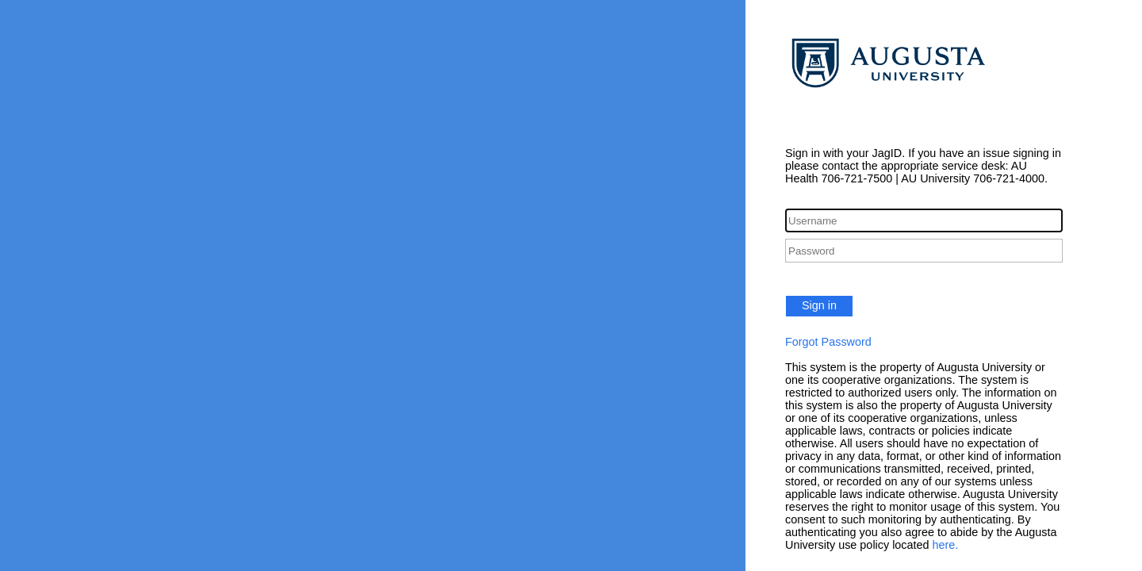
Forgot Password (828, 341)
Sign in (819, 305)
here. (946, 544)
